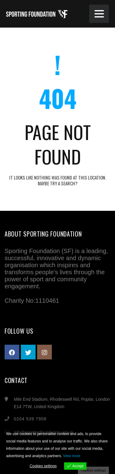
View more (71, 456)
